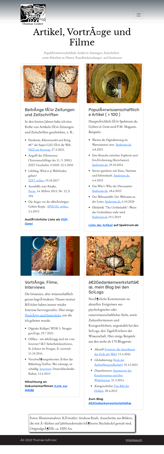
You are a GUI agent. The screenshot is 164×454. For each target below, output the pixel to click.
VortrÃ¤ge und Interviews (43, 315)
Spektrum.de (100, 165)
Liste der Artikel (101, 225)
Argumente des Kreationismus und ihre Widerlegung (113, 375)
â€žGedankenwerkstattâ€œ (110, 403)
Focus (31, 191)
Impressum (134, 440)
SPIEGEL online (57, 206)
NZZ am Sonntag (39, 149)
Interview (45, 369)
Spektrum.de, (124, 144)
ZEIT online (36, 180)
